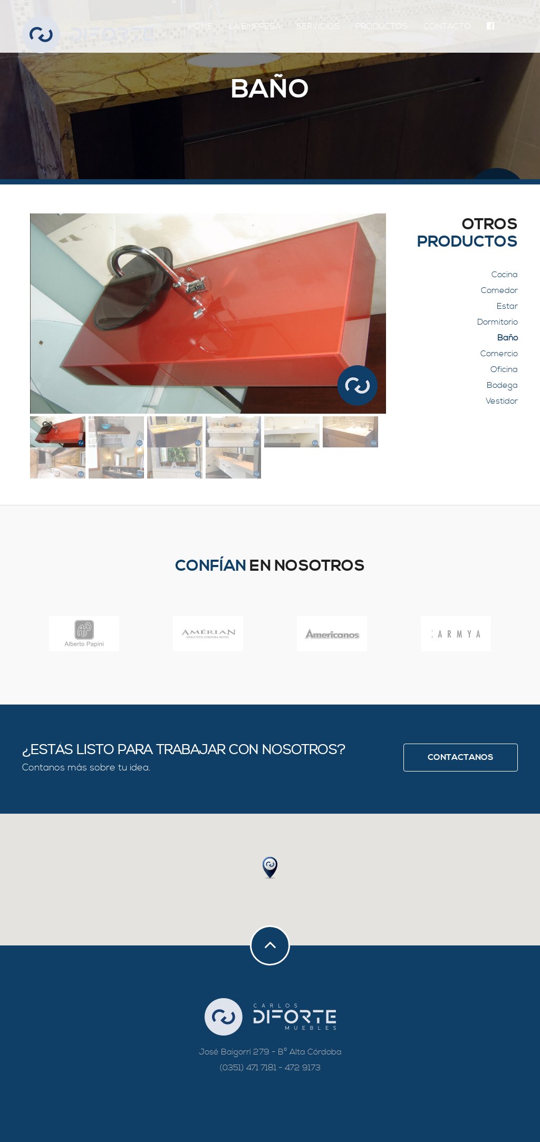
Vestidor (502, 401)
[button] (270, 868)
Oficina (504, 369)
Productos (381, 26)
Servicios (318, 26)
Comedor (499, 290)
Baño (507, 338)
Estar (507, 306)
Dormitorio (497, 322)
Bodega (502, 385)
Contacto (447, 26)
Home (200, 26)
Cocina (504, 274)
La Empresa (255, 26)
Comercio (499, 353)
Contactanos (461, 757)
